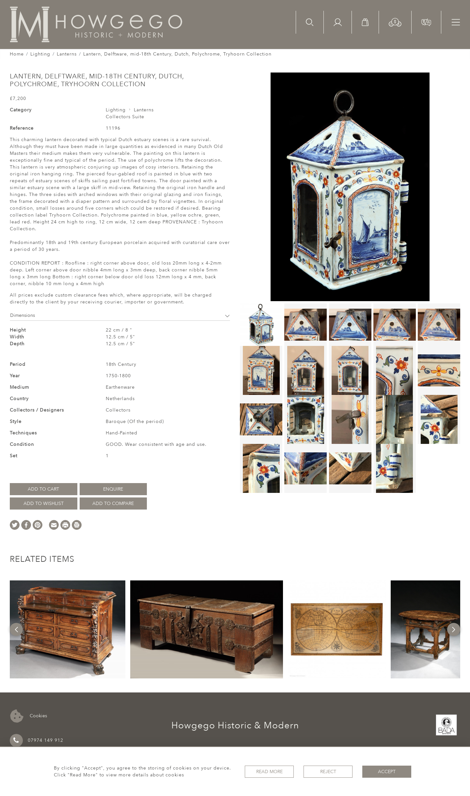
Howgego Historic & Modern (235, 725)
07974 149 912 (36, 740)
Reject (328, 772)
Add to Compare (113, 503)
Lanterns (67, 54)
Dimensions (120, 315)
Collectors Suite (125, 117)
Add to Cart (43, 489)
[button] (395, 22)
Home (17, 54)
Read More (269, 772)
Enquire (113, 489)
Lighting (40, 54)
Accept (387, 772)
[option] (67, 629)
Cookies (28, 716)
